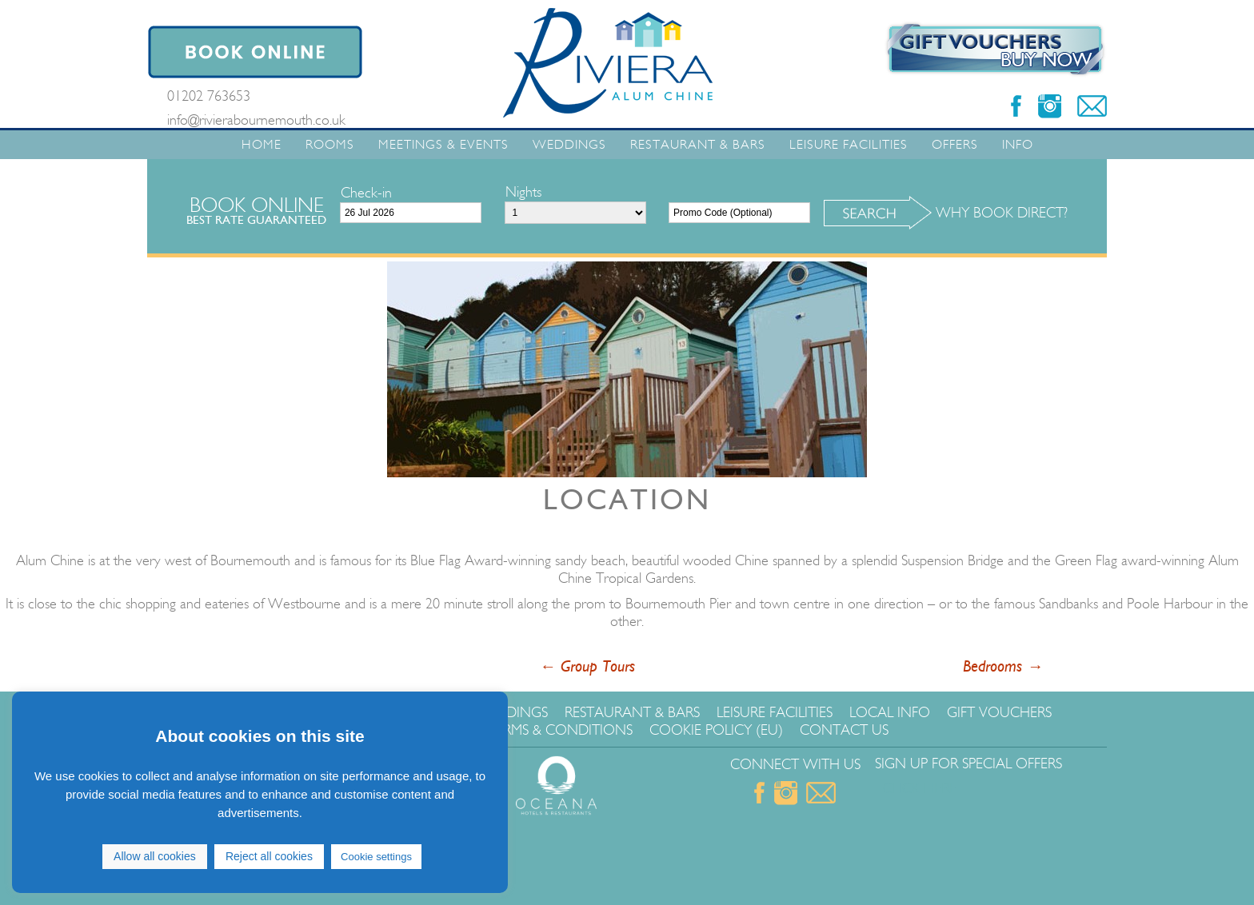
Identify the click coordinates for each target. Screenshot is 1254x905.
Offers (955, 145)
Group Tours (587, 667)
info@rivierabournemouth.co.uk (256, 120)
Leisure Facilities (848, 145)
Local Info (889, 712)
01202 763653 (208, 96)
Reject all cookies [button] (269, 856)
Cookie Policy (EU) (716, 730)
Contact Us (844, 730)
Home (262, 145)
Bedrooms (1003, 667)
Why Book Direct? (1002, 213)
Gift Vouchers (999, 712)
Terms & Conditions (560, 730)
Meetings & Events (443, 145)
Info (1017, 145)
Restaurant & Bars (697, 145)
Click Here (919, 788)
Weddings (569, 145)
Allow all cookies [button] (155, 856)
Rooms (330, 145)
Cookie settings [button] (376, 857)
